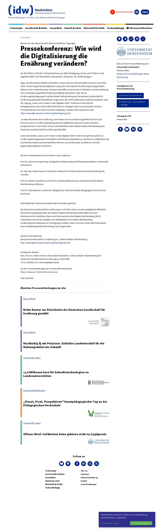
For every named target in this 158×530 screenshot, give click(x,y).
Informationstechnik (130, 95)
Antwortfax (122, 119)
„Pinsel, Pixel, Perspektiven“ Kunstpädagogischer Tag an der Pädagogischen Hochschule (65, 403)
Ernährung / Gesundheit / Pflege (132, 103)
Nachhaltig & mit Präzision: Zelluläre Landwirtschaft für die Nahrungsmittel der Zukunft (63, 345)
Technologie (16, 28)
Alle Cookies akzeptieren (141, 523)
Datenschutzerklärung (89, 477)
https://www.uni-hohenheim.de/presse (39, 271)
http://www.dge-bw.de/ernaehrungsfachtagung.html (45, 113)
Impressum (85, 474)
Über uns (84, 471)
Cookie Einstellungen (88, 484)
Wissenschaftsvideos (140, 28)
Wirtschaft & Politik (94, 28)
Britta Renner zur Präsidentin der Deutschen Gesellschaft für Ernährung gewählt (64, 312)
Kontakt (84, 481)
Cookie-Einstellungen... (110, 523)
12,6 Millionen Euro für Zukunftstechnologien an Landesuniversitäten (56, 374)
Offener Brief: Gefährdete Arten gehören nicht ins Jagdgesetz (64, 434)
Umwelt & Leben (73, 28)
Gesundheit (56, 28)
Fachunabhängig (116, 28)
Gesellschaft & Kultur (36, 28)
